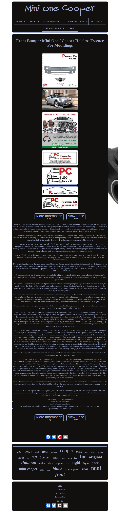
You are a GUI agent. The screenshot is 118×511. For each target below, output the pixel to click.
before (86, 463)
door (50, 463)
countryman (72, 469)
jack (48, 470)
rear (85, 469)
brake (93, 452)
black (58, 468)
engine (59, 463)
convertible (72, 458)
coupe (63, 458)
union (42, 463)
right (76, 462)
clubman (28, 462)
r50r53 (21, 458)
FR (62, 501)
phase (95, 463)
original (95, 457)
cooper (66, 450)
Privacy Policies (60, 493)
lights (19, 452)
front (60, 474)
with (37, 452)
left (34, 457)
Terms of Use (60, 497)
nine (67, 463)
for (83, 456)
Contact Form (60, 489)
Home (60, 486)
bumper (45, 457)
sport (55, 457)
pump (100, 452)
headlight (54, 452)
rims (42, 470)
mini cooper (28, 469)
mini (96, 468)
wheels (28, 451)
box (28, 458)
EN (58, 501)
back (79, 451)
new (45, 451)
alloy (86, 452)
